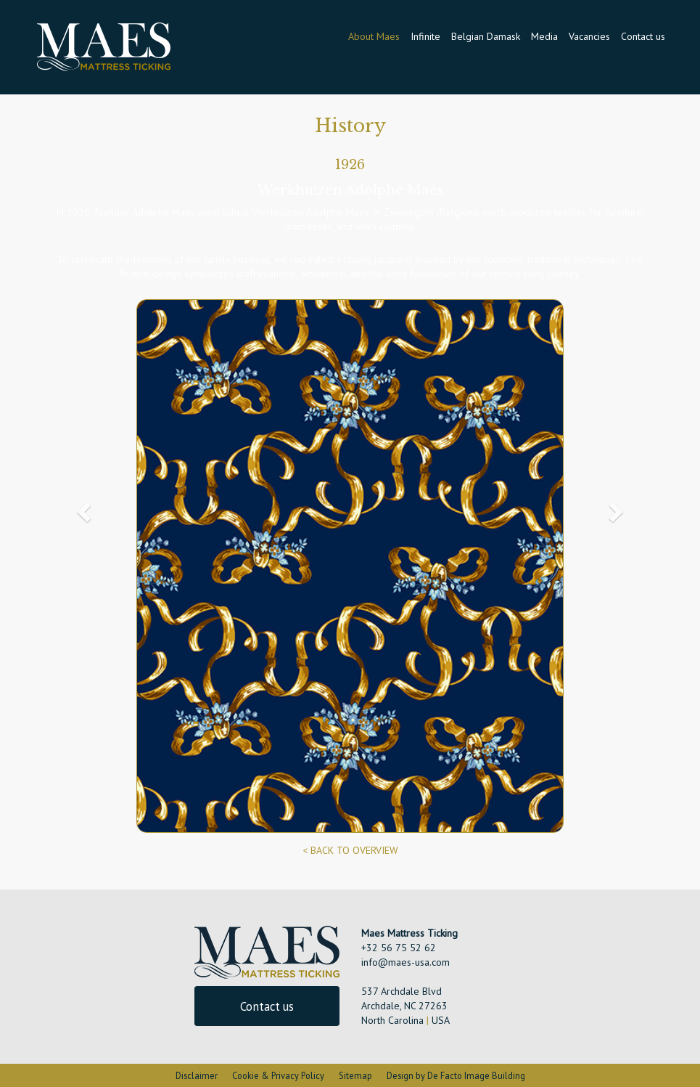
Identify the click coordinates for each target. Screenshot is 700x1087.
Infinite (425, 36)
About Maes (374, 36)
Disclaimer (197, 1075)
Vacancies (589, 36)
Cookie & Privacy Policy (278, 1075)
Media (544, 36)
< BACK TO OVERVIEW (350, 850)
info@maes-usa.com (405, 962)
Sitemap (355, 1075)
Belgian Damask (485, 36)
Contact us (643, 36)
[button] (82, 507)
